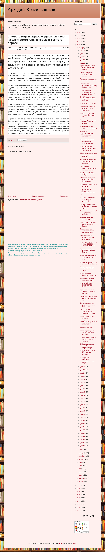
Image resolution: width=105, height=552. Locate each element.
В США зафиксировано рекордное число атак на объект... (87, 99)
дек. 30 (82, 54)
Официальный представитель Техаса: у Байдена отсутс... (88, 85)
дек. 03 (82, 439)
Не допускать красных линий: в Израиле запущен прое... (87, 108)
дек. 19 (82, 389)
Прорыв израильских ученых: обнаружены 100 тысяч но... (87, 115)
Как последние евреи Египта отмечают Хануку (87, 268)
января (81, 481)
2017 (79, 498)
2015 (79, 504)
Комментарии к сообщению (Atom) (30, 200)
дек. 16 (82, 398)
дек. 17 (82, 395)
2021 (79, 485)
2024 (79, 38)
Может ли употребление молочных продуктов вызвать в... (88, 161)
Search (94, 24)
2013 (79, 510)
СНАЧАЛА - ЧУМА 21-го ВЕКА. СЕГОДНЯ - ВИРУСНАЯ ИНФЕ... (88, 244)
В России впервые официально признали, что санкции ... (88, 148)
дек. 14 (82, 405)
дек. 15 (82, 401)
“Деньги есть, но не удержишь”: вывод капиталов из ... (87, 74)
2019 (79, 492)
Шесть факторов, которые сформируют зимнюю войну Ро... (88, 155)
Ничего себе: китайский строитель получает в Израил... (88, 224)
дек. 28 (82, 60)
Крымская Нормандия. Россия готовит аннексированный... (87, 141)
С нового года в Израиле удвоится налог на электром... (88, 339)
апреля (81, 472)
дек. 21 (82, 382)
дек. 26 (82, 367)
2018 (79, 495)
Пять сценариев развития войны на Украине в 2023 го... (88, 121)
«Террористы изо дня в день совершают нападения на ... (87, 352)
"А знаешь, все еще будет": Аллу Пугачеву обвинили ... (88, 212)
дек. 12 (82, 411)
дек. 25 (82, 370)
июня (80, 465)
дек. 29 (82, 57)
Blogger (74, 543)
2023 (79, 42)
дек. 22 (82, 379)
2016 (79, 501)
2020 (79, 488)
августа (81, 459)
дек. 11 (82, 414)
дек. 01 (82, 446)
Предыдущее (64, 196)
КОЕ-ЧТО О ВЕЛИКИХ (88, 104)
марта (81, 475)
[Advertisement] (38, 222)
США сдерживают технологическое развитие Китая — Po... (88, 92)
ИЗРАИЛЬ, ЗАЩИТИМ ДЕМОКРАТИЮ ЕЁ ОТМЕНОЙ (87, 199)
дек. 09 (82, 420)
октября (81, 453)
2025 (79, 35)
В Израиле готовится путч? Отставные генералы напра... (87, 346)
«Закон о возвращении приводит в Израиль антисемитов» (87, 179)
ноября (81, 450)
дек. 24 (82, 373)
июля (80, 462)
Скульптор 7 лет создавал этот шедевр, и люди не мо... (88, 298)
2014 (79, 507)
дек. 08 (82, 424)
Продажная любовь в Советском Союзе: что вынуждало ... (88, 291)
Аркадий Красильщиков (31, 9)
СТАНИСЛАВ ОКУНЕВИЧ (27, 48)
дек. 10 (82, 417)
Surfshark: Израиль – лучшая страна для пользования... (87, 237)
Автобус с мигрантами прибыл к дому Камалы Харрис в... (88, 206)
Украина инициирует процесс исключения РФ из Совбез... (87, 305)
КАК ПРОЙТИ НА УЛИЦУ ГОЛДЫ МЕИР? (86, 285)
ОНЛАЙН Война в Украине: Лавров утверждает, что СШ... (88, 311)
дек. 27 (82, 63)
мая (80, 469)
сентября (82, 456)
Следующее (12, 196)
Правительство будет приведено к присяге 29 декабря (88, 250)
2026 (79, 32)
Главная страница (38, 196)
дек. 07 (82, 427)
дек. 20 (82, 386)
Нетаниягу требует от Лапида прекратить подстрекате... (87, 332)
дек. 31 (82, 50)
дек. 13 (82, 408)
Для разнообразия (86, 328)
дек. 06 (82, 430)
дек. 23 (82, 376)
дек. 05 (82, 433)
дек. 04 (82, 436)
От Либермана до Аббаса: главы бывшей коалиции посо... (88, 323)
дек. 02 (82, 443)
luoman (60, 543)
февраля (81, 478)
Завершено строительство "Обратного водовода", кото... (88, 257)
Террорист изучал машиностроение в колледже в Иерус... (87, 230)
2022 (79, 45)
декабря (81, 48)
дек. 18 (82, 392)
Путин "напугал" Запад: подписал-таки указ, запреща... (87, 67)
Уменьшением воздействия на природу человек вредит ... (88, 168)
